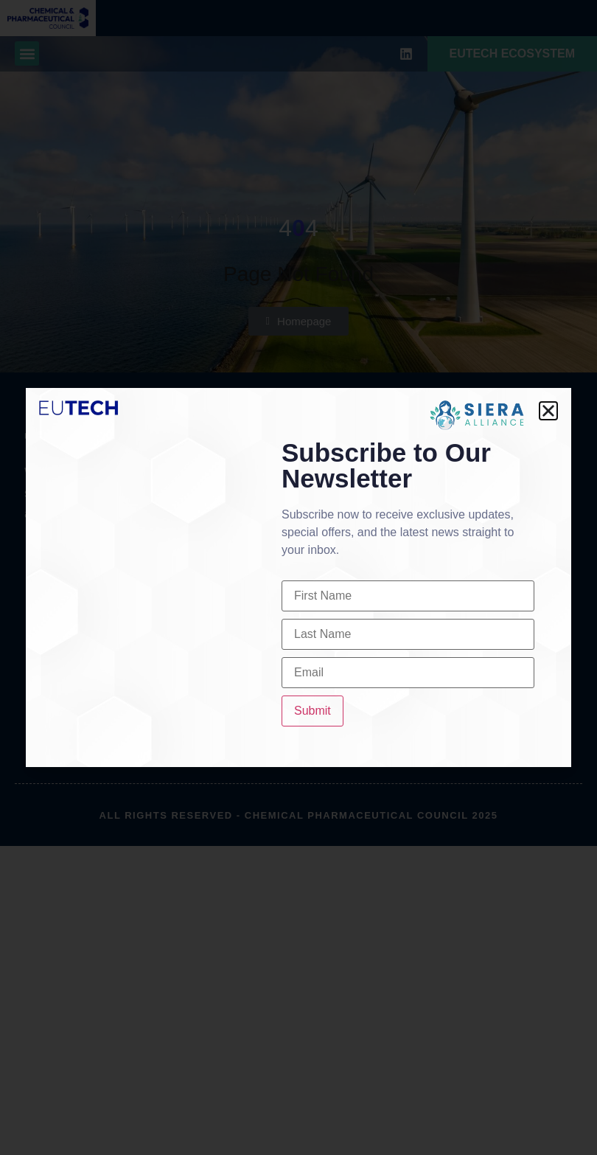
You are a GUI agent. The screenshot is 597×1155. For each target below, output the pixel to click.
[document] (298, 577)
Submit (312, 710)
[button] (548, 411)
